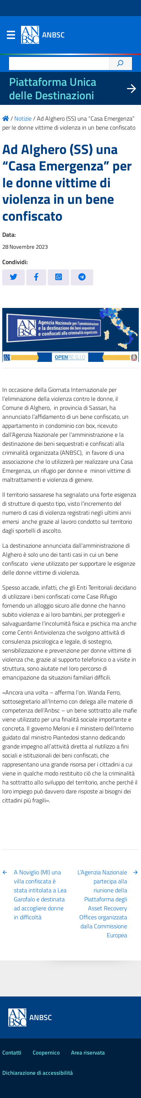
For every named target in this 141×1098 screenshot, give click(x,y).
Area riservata (88, 1052)
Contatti (11, 1052)
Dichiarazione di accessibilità (37, 1072)
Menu (10, 36)
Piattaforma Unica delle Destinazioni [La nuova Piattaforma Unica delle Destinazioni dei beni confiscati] (52, 88)
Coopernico (46, 1052)
